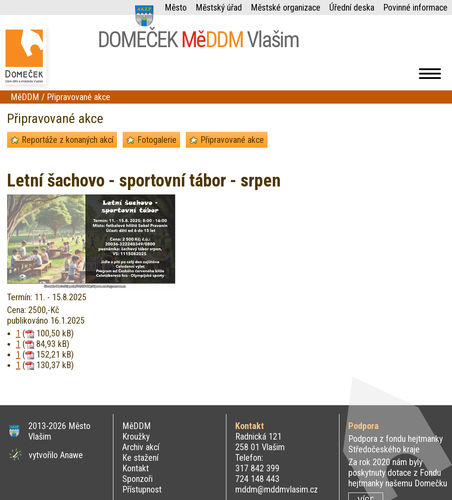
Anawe (71, 455)
